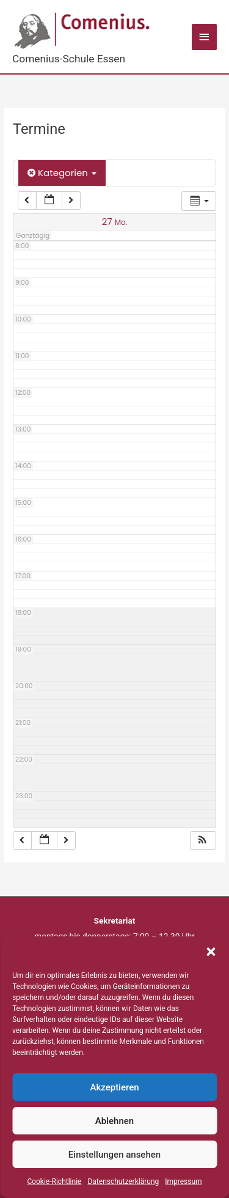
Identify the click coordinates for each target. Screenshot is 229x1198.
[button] (211, 952)
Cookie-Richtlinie (54, 1181)
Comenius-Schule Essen (68, 59)
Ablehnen (114, 1120)
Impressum (183, 1181)
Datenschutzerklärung (123, 1181)
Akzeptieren (114, 1087)
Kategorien (61, 172)
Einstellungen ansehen (114, 1154)
